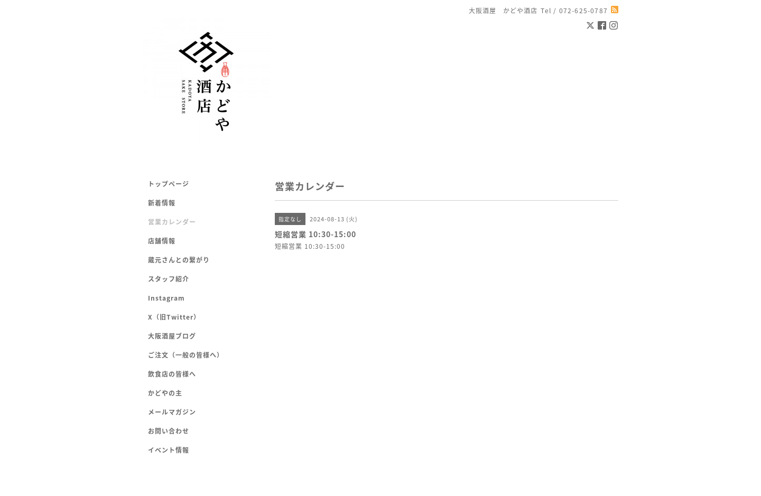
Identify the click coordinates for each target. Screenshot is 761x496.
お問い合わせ (168, 431)
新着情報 (161, 203)
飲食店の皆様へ (172, 374)
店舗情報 (161, 241)
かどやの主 (165, 393)
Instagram (166, 298)
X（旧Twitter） (174, 317)
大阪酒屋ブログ (172, 336)
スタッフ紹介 (168, 279)
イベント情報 (168, 450)
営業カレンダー (172, 222)
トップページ (168, 184)
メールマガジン (172, 412)
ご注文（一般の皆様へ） (186, 355)
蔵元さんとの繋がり (179, 260)
